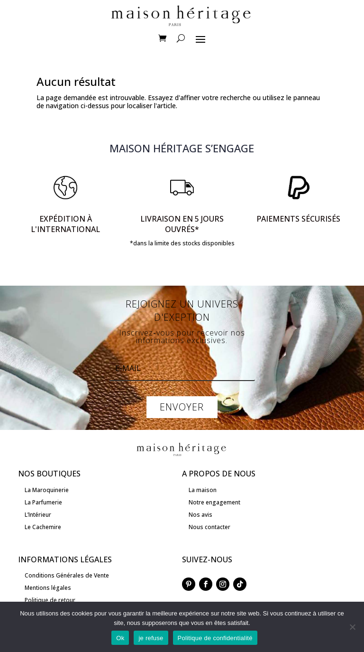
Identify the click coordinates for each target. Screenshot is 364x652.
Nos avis (200, 515)
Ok (120, 638)
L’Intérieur (38, 515)
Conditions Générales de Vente (67, 575)
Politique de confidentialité (215, 638)
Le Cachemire (43, 527)
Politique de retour (50, 600)
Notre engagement (214, 502)
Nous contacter (209, 527)
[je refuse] (352, 627)
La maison (203, 490)
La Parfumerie (43, 502)
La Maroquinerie (47, 490)
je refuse (150, 638)
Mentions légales (48, 588)
